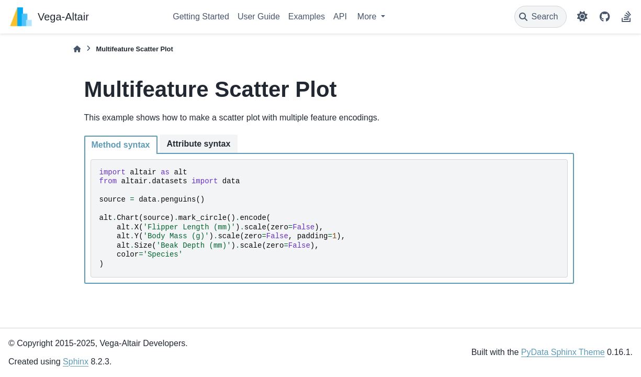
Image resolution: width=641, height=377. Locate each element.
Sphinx (75, 361)
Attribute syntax (199, 143)
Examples (306, 16)
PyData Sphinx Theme (563, 352)
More (368, 16)
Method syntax (121, 144)
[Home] (77, 48)
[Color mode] (582, 17)
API (340, 16)
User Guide (259, 16)
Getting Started (201, 16)
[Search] (540, 17)
